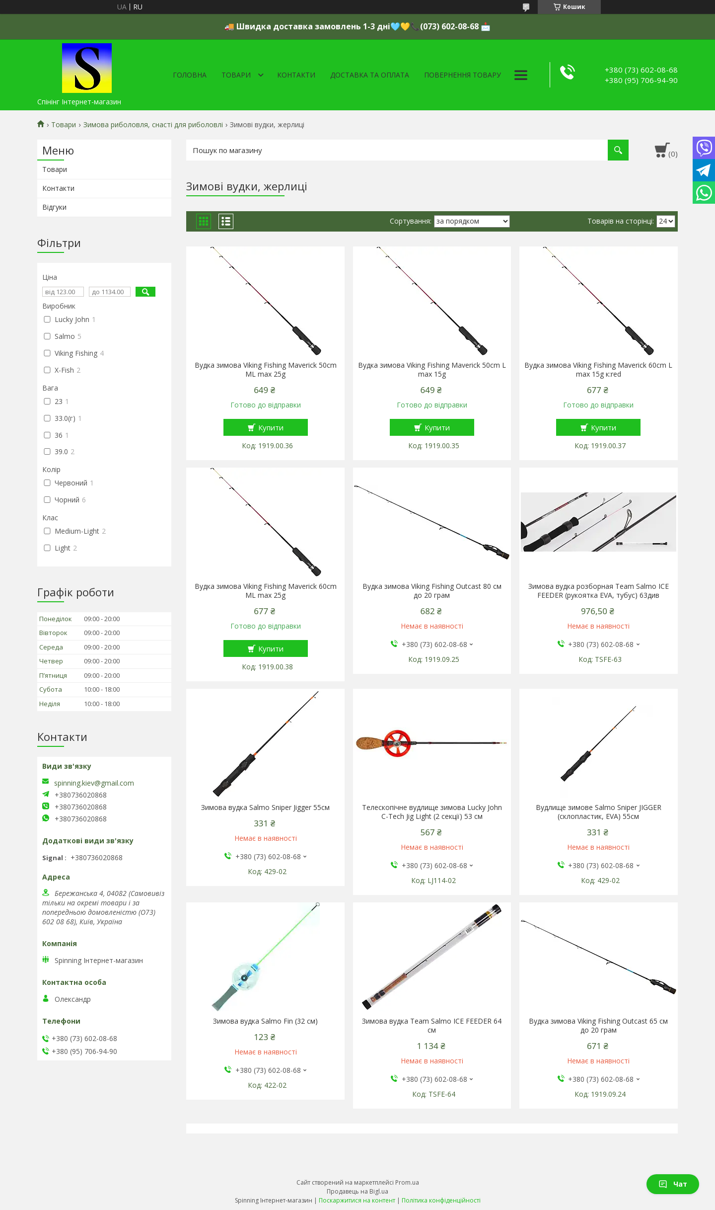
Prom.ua (407, 1182)
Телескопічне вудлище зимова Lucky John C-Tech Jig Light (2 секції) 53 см (432, 812)
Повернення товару (462, 75)
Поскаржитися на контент (357, 1200)
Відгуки (54, 207)
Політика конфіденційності (441, 1200)
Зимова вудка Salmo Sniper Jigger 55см (265, 807)
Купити (271, 427)
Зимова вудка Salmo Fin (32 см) (265, 1021)
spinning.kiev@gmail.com (94, 783)
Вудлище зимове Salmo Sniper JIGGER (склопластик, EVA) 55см (598, 812)
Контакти (296, 75)
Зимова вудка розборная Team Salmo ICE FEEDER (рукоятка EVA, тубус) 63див (598, 591)
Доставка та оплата (369, 75)
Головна (190, 75)
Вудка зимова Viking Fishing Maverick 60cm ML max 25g (266, 591)
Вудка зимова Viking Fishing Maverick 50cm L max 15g (432, 370)
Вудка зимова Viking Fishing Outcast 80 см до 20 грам (431, 591)
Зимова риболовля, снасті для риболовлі (153, 124)
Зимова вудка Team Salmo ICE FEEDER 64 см (431, 1026)
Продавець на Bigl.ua (357, 1191)
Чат (672, 1184)
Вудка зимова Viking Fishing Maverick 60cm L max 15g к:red (598, 370)
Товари (236, 75)
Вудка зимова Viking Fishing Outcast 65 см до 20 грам (598, 1026)
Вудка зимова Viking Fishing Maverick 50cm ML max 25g (266, 370)
